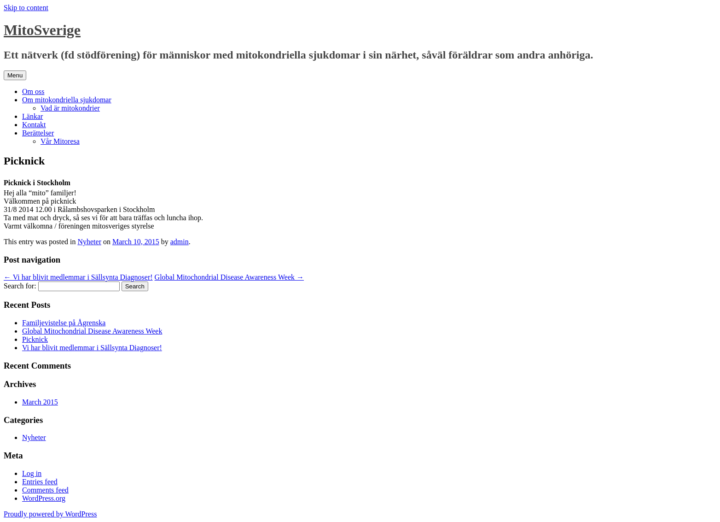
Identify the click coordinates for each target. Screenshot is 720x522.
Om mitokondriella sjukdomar (66, 100)
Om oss (33, 91)
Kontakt (34, 125)
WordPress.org (43, 498)
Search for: (20, 286)
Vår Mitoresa (60, 141)
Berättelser (38, 133)
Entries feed (40, 482)
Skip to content (26, 8)
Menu (15, 75)
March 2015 (40, 402)
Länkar (32, 116)
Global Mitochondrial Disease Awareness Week (229, 277)
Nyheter (89, 242)
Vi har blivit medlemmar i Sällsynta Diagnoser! (78, 277)
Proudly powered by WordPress (50, 514)
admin (179, 242)
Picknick (35, 339)
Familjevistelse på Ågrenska (63, 323)
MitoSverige (42, 30)
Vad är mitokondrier (70, 108)
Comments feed (45, 490)
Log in (31, 473)
